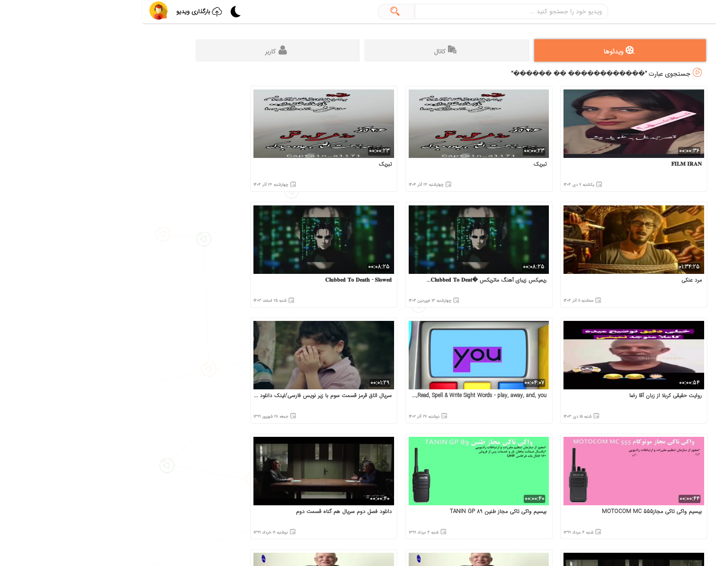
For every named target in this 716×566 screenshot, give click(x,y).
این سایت (661, 384)
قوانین (688, 327)
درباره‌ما (660, 327)
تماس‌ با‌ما (628, 327)
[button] (16, 10)
